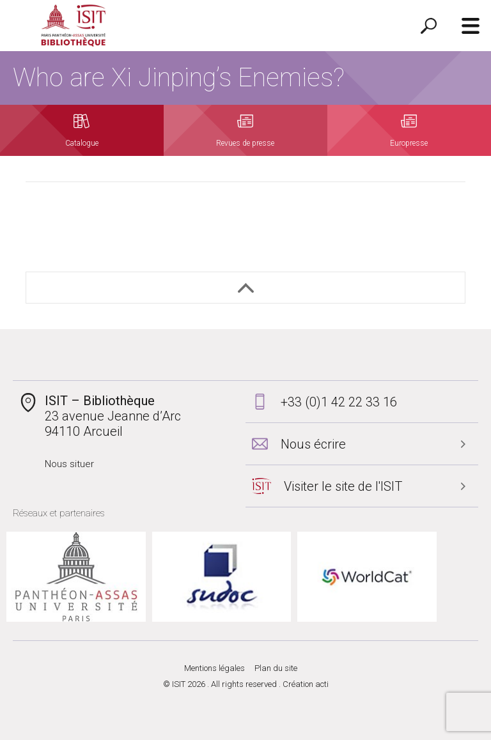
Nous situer (69, 464)
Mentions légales (214, 668)
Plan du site (275, 668)
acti (322, 684)
